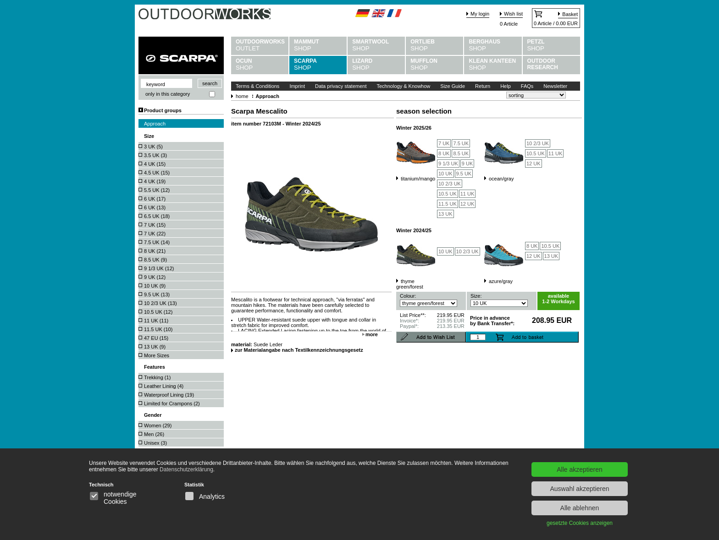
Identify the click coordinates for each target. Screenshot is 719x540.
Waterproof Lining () (169, 395)
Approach (155, 123)
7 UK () (155, 225)
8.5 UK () (155, 259)
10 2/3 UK (449, 183)
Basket (570, 14)
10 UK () (155, 286)
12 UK (467, 204)
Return (482, 86)
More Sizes (156, 355)
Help (505, 86)
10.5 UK (447, 193)
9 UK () (155, 277)
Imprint (297, 86)
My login (479, 13)
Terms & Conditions (257, 86)
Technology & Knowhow (404, 86)
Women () (157, 425)
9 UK (467, 163)
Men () (154, 434)
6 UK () (155, 199)
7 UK (443, 143)
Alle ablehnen (579, 508)
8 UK (443, 153)
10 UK (445, 173)
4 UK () (155, 164)
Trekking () (157, 377)
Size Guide (452, 86)
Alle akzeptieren (580, 469)
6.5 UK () (157, 216)
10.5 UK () (158, 312)
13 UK (445, 214)
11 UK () (156, 320)
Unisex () (155, 443)
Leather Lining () (163, 386)
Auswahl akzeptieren (579, 488)
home (242, 96)
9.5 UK (464, 173)
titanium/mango (418, 178)
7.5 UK (461, 143)
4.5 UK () (157, 172)
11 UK (467, 193)
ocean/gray (501, 178)
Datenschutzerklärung (186, 469)
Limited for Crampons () (172, 403)
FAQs (527, 86)
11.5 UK (447, 204)
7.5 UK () (157, 242)
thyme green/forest (409, 283)
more (371, 334)
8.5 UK (461, 153)
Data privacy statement (341, 86)
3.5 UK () (155, 155)
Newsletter (555, 86)
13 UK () (155, 346)
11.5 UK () (158, 329)
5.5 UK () (157, 190)
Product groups (163, 110)
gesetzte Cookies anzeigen (580, 523)
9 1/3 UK (448, 163)
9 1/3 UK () (159, 268)
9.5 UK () (157, 294)
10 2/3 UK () (160, 303)
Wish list (513, 13)
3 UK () (153, 146)
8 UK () (155, 251)
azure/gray (501, 281)
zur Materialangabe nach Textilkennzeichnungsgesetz (299, 350)
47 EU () (156, 338)
